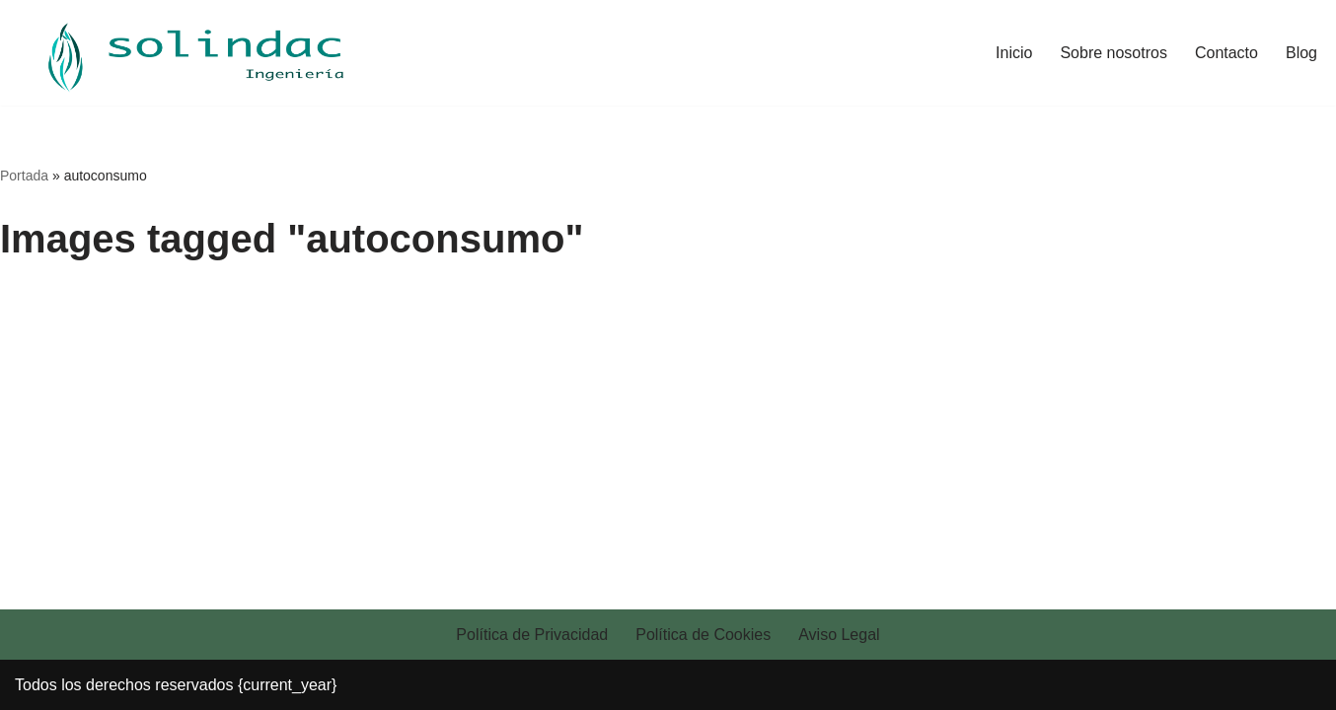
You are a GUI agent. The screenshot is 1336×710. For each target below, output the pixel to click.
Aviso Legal (838, 634)
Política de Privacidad (532, 634)
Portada (24, 175)
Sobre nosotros (1113, 52)
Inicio (1014, 52)
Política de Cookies (703, 634)
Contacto (1226, 52)
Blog (1301, 52)
